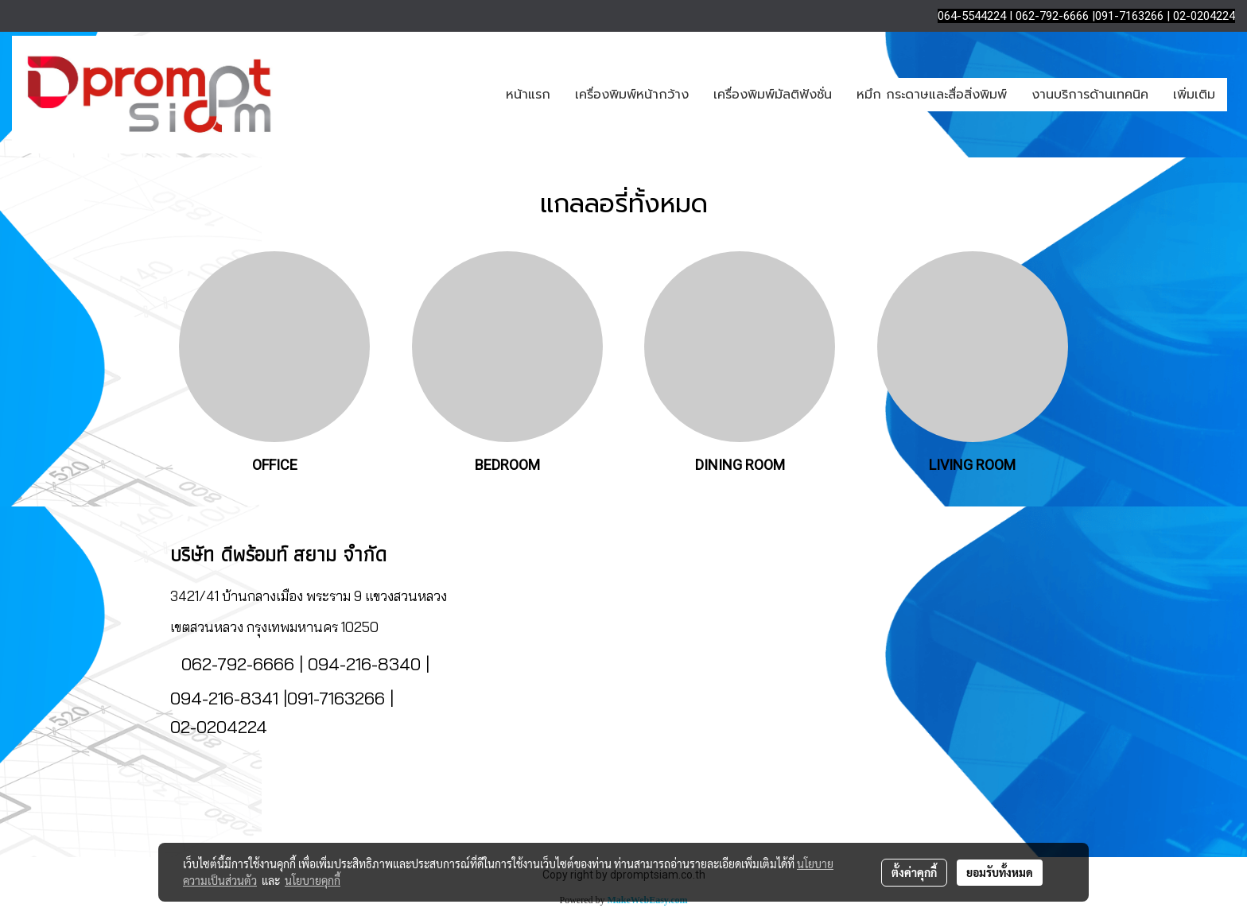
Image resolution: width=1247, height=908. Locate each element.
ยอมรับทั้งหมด (999, 872)
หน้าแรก (528, 94)
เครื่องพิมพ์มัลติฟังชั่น (772, 94)
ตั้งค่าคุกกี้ (914, 872)
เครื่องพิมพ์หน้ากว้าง (632, 94)
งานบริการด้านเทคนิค (1089, 94)
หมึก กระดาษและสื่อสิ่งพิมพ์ (932, 94)
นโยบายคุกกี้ (312, 880)
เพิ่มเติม (1194, 94)
